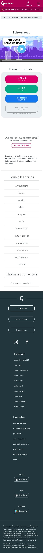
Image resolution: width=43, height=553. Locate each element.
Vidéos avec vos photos (21, 283)
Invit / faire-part (21, 257)
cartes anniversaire (21, 370)
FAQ (15, 459)
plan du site (17, 434)
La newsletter (21, 330)
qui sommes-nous (19, 439)
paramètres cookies (20, 454)
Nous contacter (21, 319)
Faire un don (22, 308)
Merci (21, 207)
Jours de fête (21, 243)
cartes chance (19, 407)
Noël (21, 221)
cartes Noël (18, 365)
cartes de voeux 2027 (21, 360)
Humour (21, 264)
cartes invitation (20, 401)
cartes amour (18, 375)
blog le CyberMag (19, 423)
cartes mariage (19, 391)
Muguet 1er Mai (21, 236)
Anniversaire (21, 186)
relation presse (18, 449)
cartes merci (18, 386)
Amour (21, 193)
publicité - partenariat (21, 444)
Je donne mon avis (21, 145)
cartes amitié (18, 381)
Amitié (21, 200)
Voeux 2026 (21, 228)
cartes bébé (18, 396)
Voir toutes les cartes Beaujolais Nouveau (21, 17)
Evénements (21, 250)
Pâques (21, 214)
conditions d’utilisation (21, 428)
